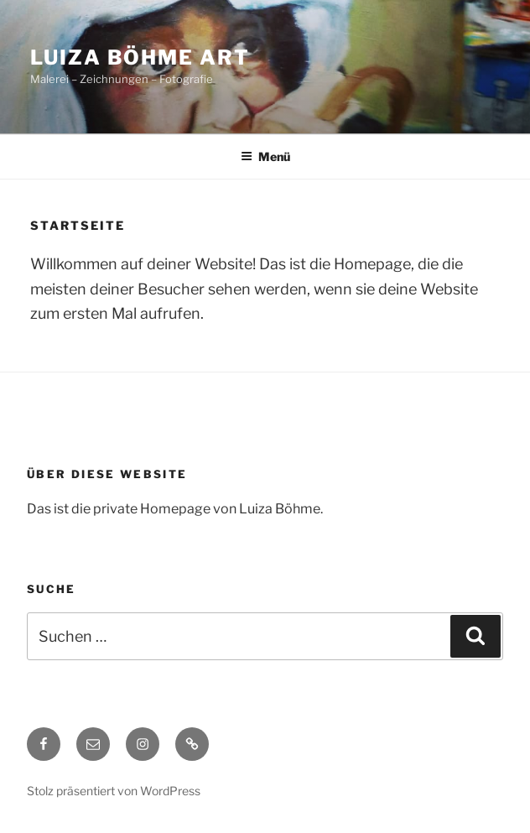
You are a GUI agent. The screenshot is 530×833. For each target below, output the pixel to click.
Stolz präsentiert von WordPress (113, 791)
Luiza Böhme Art (140, 57)
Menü (265, 156)
